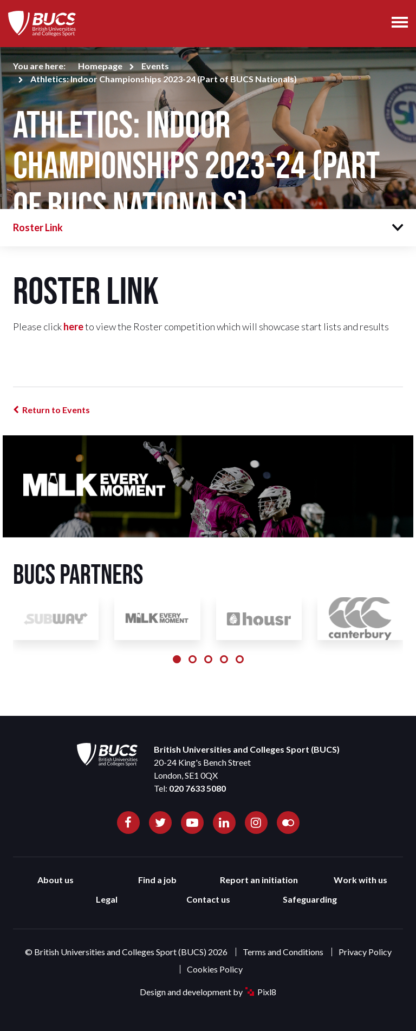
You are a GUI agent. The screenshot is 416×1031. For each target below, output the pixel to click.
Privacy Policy (365, 952)
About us (55, 880)
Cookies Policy (215, 969)
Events (155, 66)
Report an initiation (259, 880)
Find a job (157, 880)
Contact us (208, 899)
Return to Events (56, 409)
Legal (107, 899)
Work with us (360, 880)
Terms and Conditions (283, 952)
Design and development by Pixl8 (208, 992)
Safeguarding (310, 899)
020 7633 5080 (197, 788)
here (73, 326)
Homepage (100, 66)
